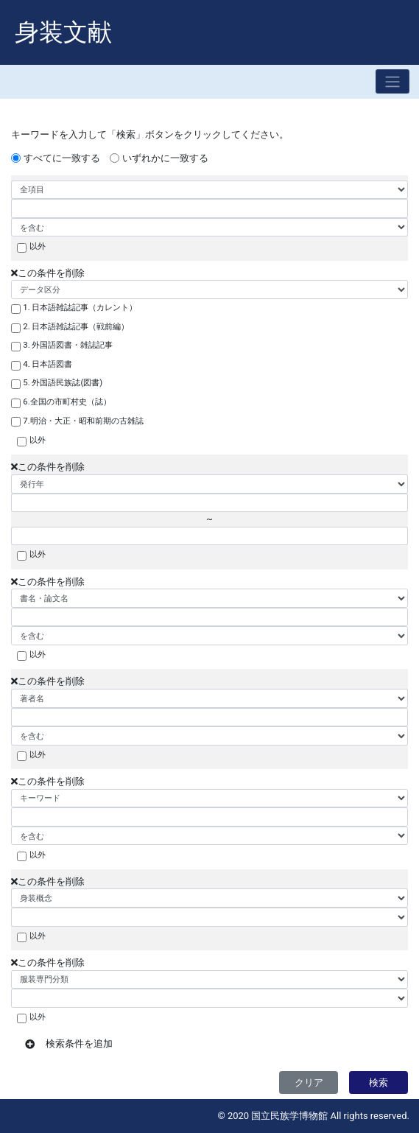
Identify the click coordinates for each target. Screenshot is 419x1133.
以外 (37, 246)
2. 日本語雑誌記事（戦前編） (76, 326)
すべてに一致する (62, 158)
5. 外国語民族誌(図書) (62, 382)
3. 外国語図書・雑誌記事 (68, 345)
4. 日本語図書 (47, 364)
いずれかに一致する (165, 158)
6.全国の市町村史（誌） (66, 401)
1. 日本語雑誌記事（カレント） (80, 307)
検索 (378, 1082)
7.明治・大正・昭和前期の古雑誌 (83, 420)
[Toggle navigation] (392, 81)
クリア (309, 1082)
